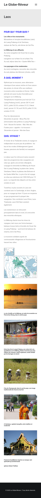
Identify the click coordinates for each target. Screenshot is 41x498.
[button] (36, 4)
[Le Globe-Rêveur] (16, 4)
